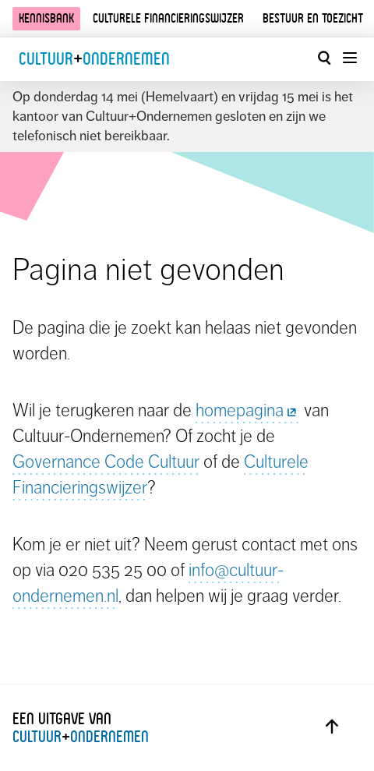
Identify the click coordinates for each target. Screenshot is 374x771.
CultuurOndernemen (94, 59)
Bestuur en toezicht (313, 18)
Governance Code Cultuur (105, 461)
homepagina (248, 410)
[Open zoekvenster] (324, 57)
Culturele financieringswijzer (168, 18)
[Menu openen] (349, 57)
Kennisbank (46, 18)
